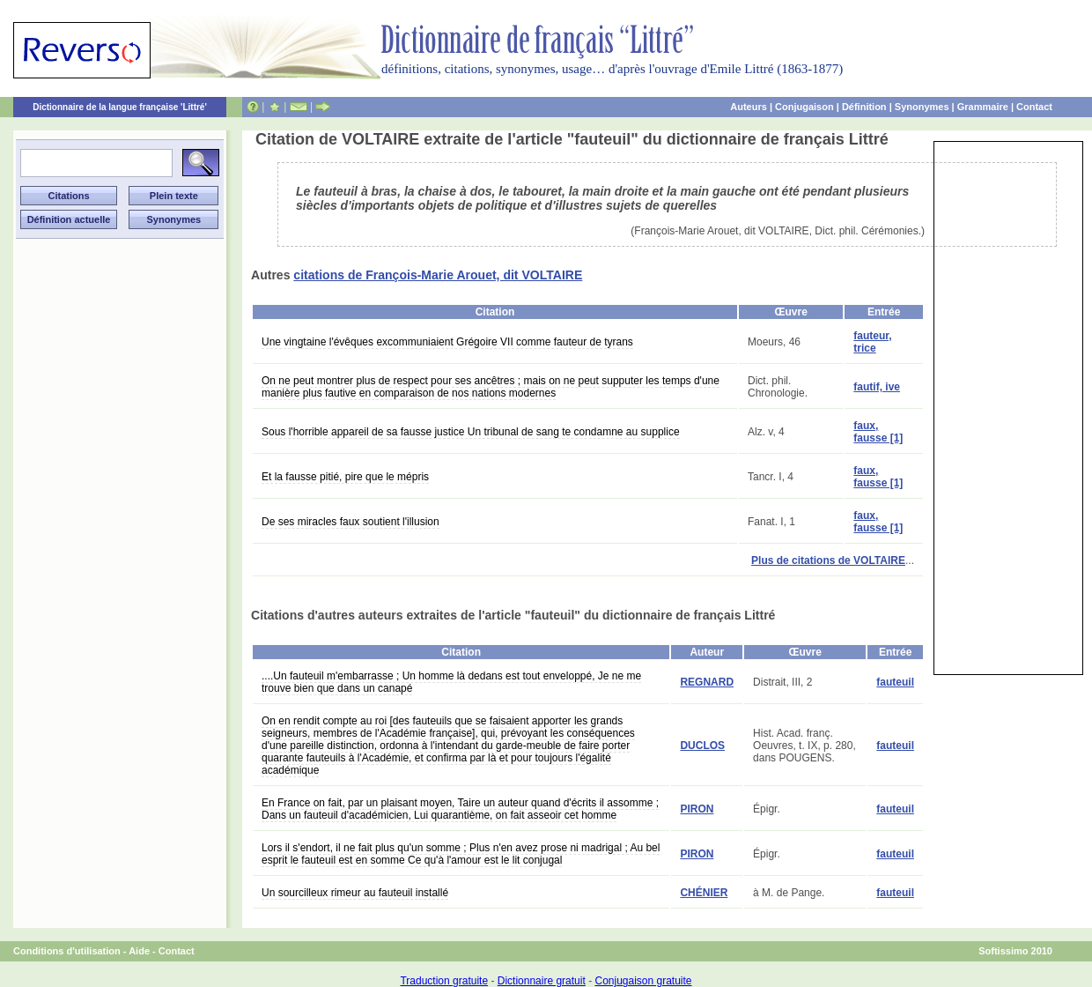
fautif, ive (876, 387)
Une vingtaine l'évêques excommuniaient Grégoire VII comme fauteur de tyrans (447, 342)
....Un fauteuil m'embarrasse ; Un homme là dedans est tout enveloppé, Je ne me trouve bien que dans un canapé (451, 682)
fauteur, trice (872, 342)
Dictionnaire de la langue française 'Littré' (120, 107)
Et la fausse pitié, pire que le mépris (345, 477)
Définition (864, 106)
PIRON (696, 809)
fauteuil (895, 682)
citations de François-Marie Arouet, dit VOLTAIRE (437, 275)
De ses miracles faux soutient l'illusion (350, 522)
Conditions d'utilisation (67, 951)
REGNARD (707, 682)
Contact (1034, 106)
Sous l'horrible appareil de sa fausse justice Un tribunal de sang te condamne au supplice (471, 432)
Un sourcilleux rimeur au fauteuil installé (355, 893)
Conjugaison (804, 106)
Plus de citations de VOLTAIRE (828, 560)
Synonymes (922, 106)
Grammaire (982, 106)
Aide (139, 951)
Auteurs (748, 106)
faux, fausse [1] (878, 431)
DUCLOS (702, 745)
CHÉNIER (703, 893)
